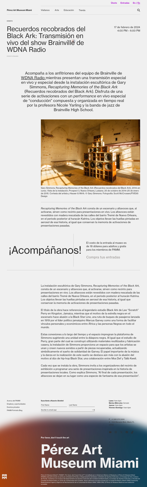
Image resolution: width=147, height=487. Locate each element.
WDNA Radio (33, 77)
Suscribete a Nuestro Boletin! (52, 401)
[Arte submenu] (57, 10)
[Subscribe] (93, 410)
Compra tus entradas (103, 257)
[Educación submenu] (69, 10)
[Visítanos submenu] (45, 10)
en (134, 3)
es (139, 3)
